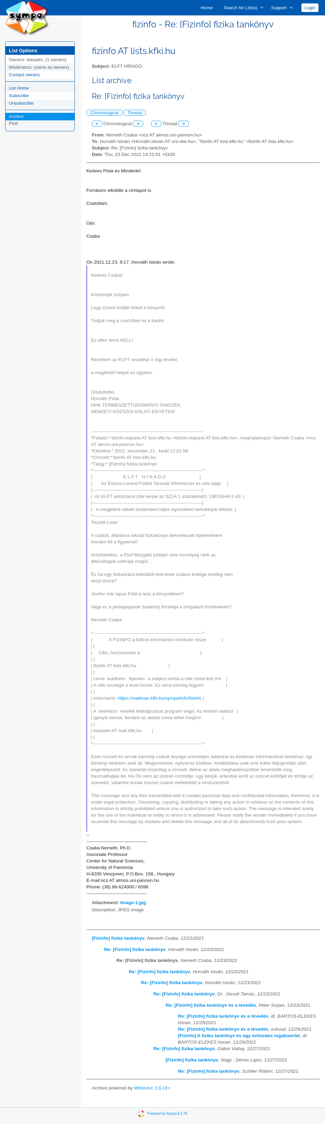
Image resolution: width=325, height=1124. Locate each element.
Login (309, 7)
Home (207, 7)
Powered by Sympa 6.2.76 (167, 1113)
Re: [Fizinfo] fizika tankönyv (135, 949)
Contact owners (24, 74)
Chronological (104, 112)
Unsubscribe (21, 103)
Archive (16, 116)
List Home (19, 88)
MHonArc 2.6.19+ (152, 1087)
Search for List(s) (240, 7)
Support (279, 7)
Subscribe (19, 95)
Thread (134, 112)
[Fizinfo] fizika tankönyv (118, 938)
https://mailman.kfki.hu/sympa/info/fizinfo (159, 698)
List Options (23, 50)
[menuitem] (206, 7)
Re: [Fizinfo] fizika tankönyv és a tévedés (211, 1005)
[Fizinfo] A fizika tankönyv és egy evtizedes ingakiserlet (239, 1035)
